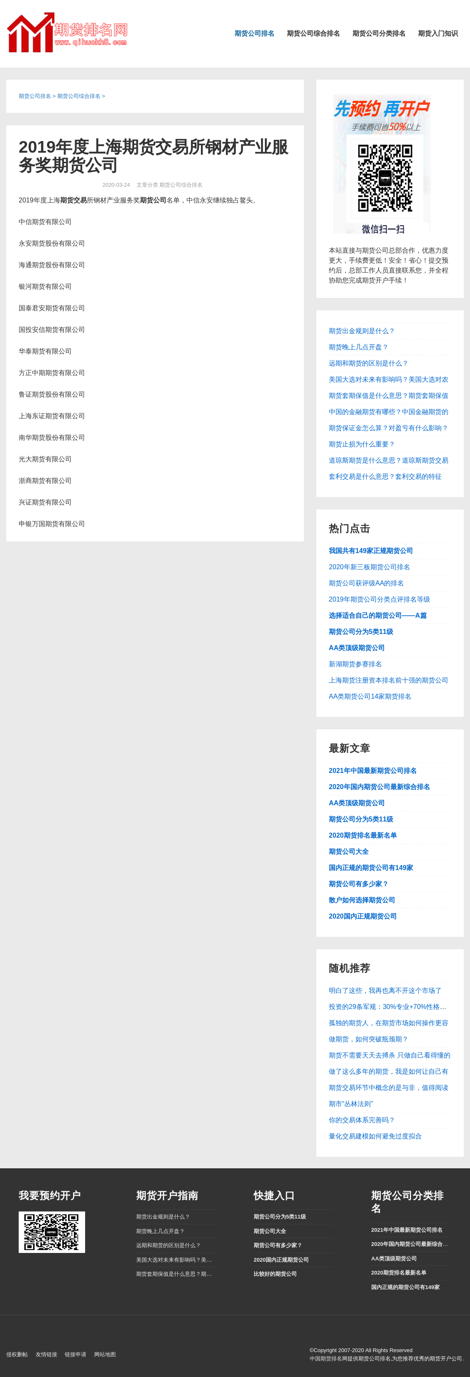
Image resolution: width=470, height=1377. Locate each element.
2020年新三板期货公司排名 (369, 566)
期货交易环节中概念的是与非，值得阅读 (388, 1087)
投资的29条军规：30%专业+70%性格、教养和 (397, 1006)
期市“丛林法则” (351, 1103)
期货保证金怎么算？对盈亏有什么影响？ (388, 427)
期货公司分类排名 (379, 33)
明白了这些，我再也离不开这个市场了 (385, 990)
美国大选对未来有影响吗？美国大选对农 (388, 379)
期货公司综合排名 (313, 33)
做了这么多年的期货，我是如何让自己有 (388, 1071)
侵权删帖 (17, 1354)
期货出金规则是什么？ (362, 330)
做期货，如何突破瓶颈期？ (369, 1039)
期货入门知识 (438, 33)
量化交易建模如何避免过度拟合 (375, 1136)
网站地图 (105, 1354)
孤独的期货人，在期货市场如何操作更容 (388, 1022)
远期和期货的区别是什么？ (369, 363)
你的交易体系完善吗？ (362, 1120)
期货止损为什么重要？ (362, 444)
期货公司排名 (254, 33)
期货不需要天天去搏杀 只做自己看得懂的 (389, 1055)
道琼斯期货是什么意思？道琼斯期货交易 (388, 460)
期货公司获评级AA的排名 (366, 583)
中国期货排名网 (329, 1358)
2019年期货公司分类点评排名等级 (379, 599)
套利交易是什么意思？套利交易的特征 (385, 476)
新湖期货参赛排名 (355, 664)
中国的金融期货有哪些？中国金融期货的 (388, 411)
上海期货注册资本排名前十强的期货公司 (388, 680)
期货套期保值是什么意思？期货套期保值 (388, 395)
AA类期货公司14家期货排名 (370, 696)
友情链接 (46, 1354)
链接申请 (75, 1354)
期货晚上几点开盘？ (359, 347)
